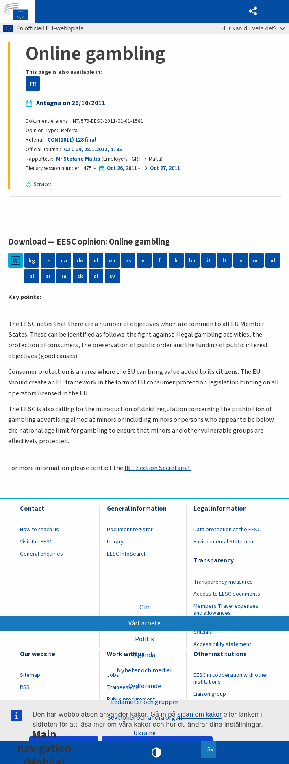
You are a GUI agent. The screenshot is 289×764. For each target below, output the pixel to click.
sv (112, 276)
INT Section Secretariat (157, 468)
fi (160, 260)
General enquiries (41, 554)
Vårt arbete (144, 623)
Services (43, 184)
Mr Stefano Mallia (78, 159)
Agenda (144, 654)
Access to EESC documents (226, 594)
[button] (253, 11)
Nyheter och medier (144, 670)
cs (48, 260)
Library (115, 542)
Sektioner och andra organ (144, 718)
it (208, 260)
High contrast (156, 752)
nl (272, 260)
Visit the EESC (36, 542)
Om (144, 607)
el (95, 260)
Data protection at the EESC (227, 530)
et (144, 260)
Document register (130, 530)
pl (31, 276)
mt (256, 260)
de (80, 260)
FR (33, 84)
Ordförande (144, 686)
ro (64, 276)
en (112, 260)
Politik (144, 639)
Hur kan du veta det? (253, 28)
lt (224, 260)
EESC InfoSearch (127, 554)
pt (48, 276)
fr (176, 260)
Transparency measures (223, 582)
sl (96, 276)
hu (192, 260)
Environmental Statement (224, 542)
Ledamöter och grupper (144, 702)
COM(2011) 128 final (72, 140)
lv (240, 260)
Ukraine (144, 733)
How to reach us (39, 530)
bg (31, 260)
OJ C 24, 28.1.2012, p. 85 (93, 149)
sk (80, 276)
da (64, 260)
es (128, 260)
